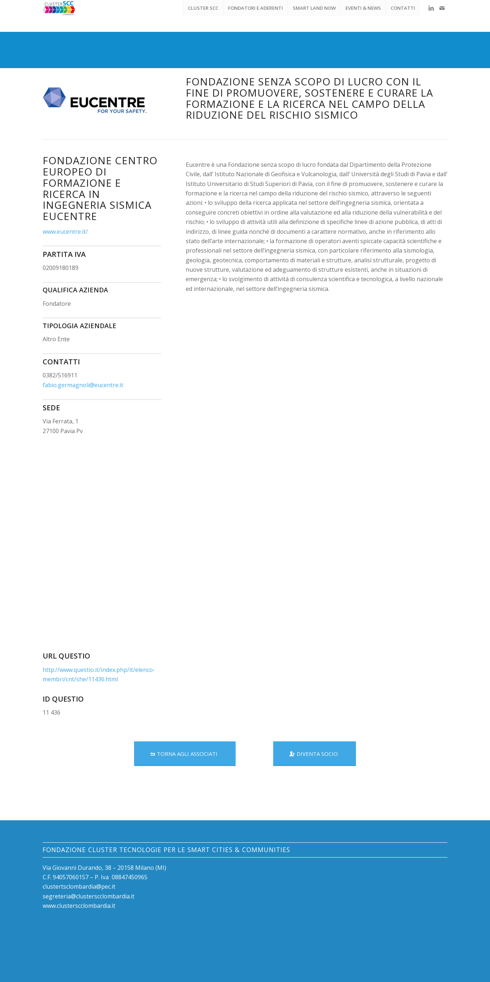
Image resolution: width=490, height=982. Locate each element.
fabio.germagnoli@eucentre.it (83, 385)
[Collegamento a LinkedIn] (431, 8)
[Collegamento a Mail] (442, 8)
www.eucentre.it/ (65, 232)
